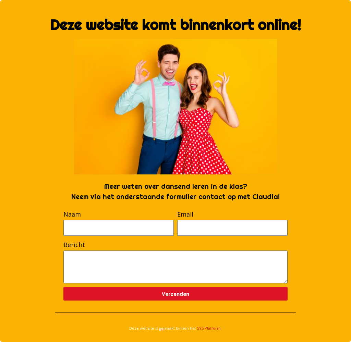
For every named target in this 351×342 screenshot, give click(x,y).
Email (185, 214)
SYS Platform (209, 328)
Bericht (74, 245)
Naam (72, 214)
